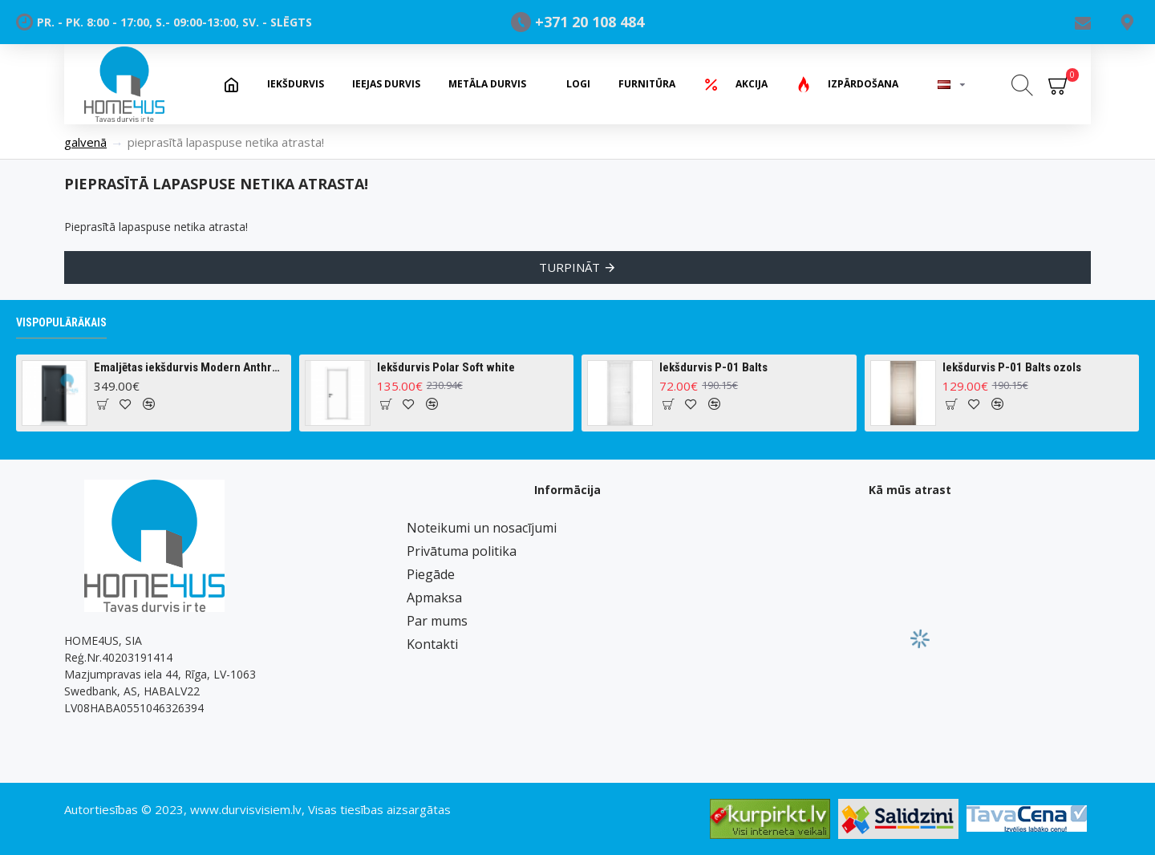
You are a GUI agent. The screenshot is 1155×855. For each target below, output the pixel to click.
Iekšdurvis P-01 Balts (713, 367)
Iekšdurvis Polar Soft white (446, 367)
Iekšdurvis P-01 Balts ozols (1011, 367)
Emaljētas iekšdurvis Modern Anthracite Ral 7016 (189, 367)
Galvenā (85, 142)
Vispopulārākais (61, 322)
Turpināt (569, 267)
